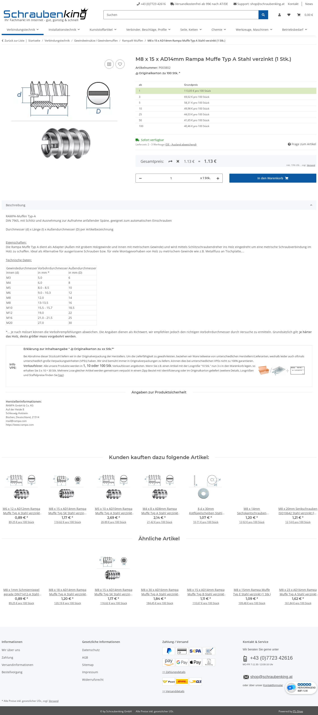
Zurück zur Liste (14, 40)
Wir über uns (11, 650)
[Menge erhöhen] (217, 178)
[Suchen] (181, 14)
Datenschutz (91, 650)
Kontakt (293, 4)
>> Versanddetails (173, 691)
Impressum (90, 672)
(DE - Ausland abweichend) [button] (180, 144)
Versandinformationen (17, 665)
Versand (311, 165)
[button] (279, 15)
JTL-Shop (298, 711)
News (309, 4)
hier (60, 375)
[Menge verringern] (140, 178)
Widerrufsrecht (92, 680)
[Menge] (171, 178)
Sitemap (88, 665)
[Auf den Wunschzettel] (120, 64)
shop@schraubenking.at (267, 4)
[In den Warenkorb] (5, 54)
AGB (85, 657)
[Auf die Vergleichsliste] (109, 64)
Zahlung (7, 657)
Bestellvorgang (12, 672)
